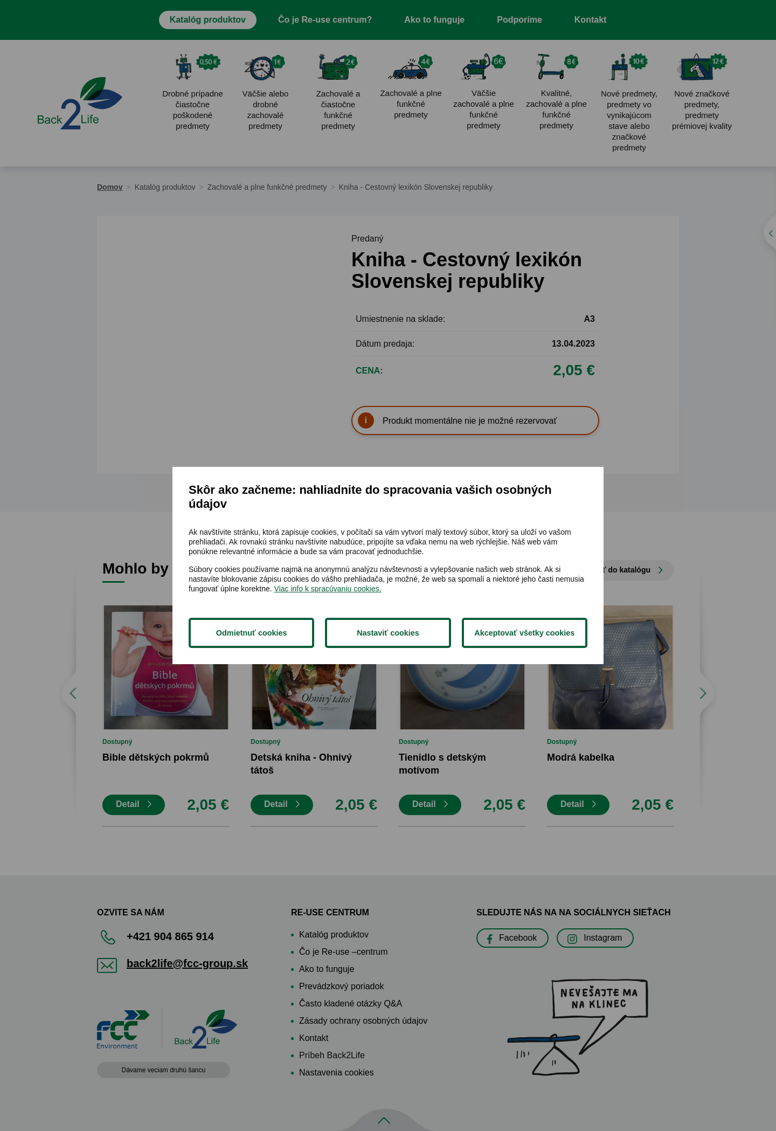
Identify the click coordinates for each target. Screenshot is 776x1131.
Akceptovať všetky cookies (524, 633)
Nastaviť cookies (388, 633)
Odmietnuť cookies (251, 633)
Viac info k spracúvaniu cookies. (328, 588)
